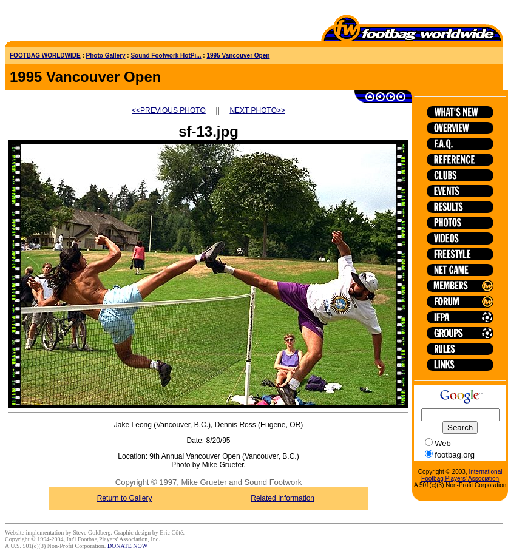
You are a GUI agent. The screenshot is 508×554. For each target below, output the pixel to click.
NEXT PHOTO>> (257, 110)
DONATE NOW (127, 545)
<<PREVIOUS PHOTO (169, 110)
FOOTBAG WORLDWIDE (45, 55)
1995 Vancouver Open (237, 55)
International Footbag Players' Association (461, 475)
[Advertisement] (76, 23)
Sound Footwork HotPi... (165, 55)
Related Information (282, 498)
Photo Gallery (106, 55)
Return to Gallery (124, 498)
